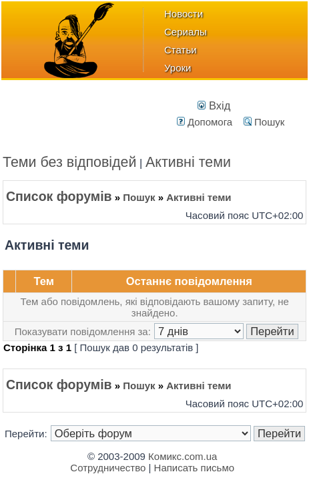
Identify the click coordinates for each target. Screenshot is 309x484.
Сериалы (185, 31)
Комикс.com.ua (182, 456)
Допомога (204, 122)
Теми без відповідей (70, 162)
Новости (183, 13)
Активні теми (188, 162)
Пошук (264, 122)
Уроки (177, 67)
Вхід (214, 105)
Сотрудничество (107, 467)
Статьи (180, 49)
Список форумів (59, 196)
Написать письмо (194, 467)
